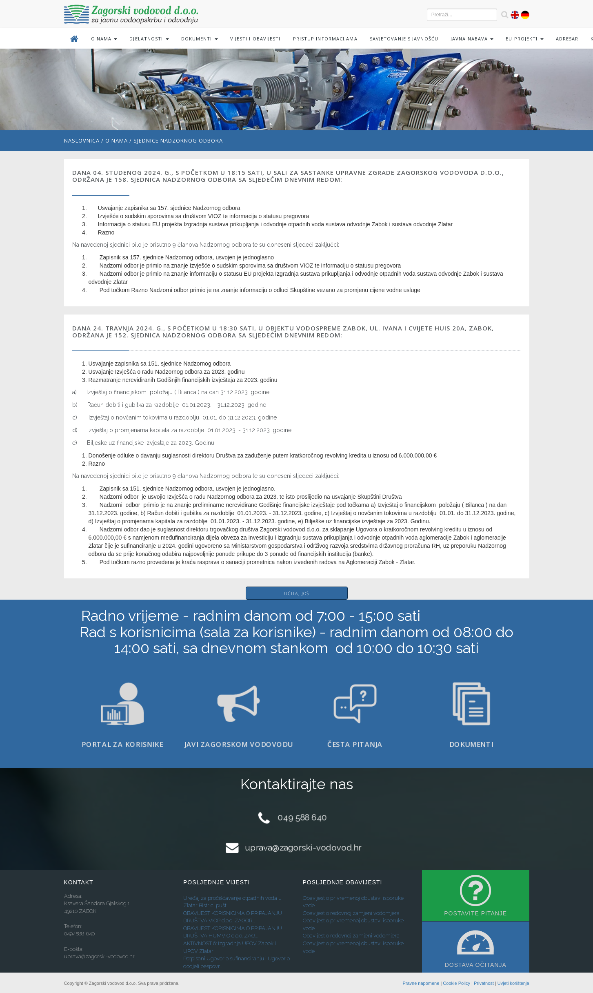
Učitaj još (296, 593)
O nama (116, 140)
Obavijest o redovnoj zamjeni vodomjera (351, 913)
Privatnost (484, 983)
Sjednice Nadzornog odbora (178, 140)
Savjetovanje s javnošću (404, 39)
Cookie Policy (456, 983)
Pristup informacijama (325, 39)
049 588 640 (302, 817)
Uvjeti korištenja (513, 983)
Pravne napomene (420, 983)
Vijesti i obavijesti (255, 39)
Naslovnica (82, 140)
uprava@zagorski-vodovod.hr (303, 847)
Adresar (567, 39)
